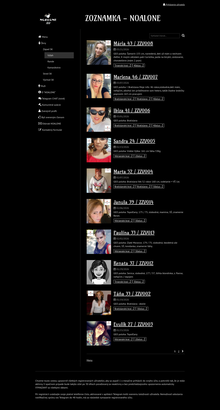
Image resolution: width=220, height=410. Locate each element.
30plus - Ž (140, 220)
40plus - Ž (139, 65)
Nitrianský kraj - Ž (124, 155)
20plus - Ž (140, 155)
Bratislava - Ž (143, 98)
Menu (89, 360)
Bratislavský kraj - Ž (124, 98)
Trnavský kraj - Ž (123, 65)
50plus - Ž (158, 186)
